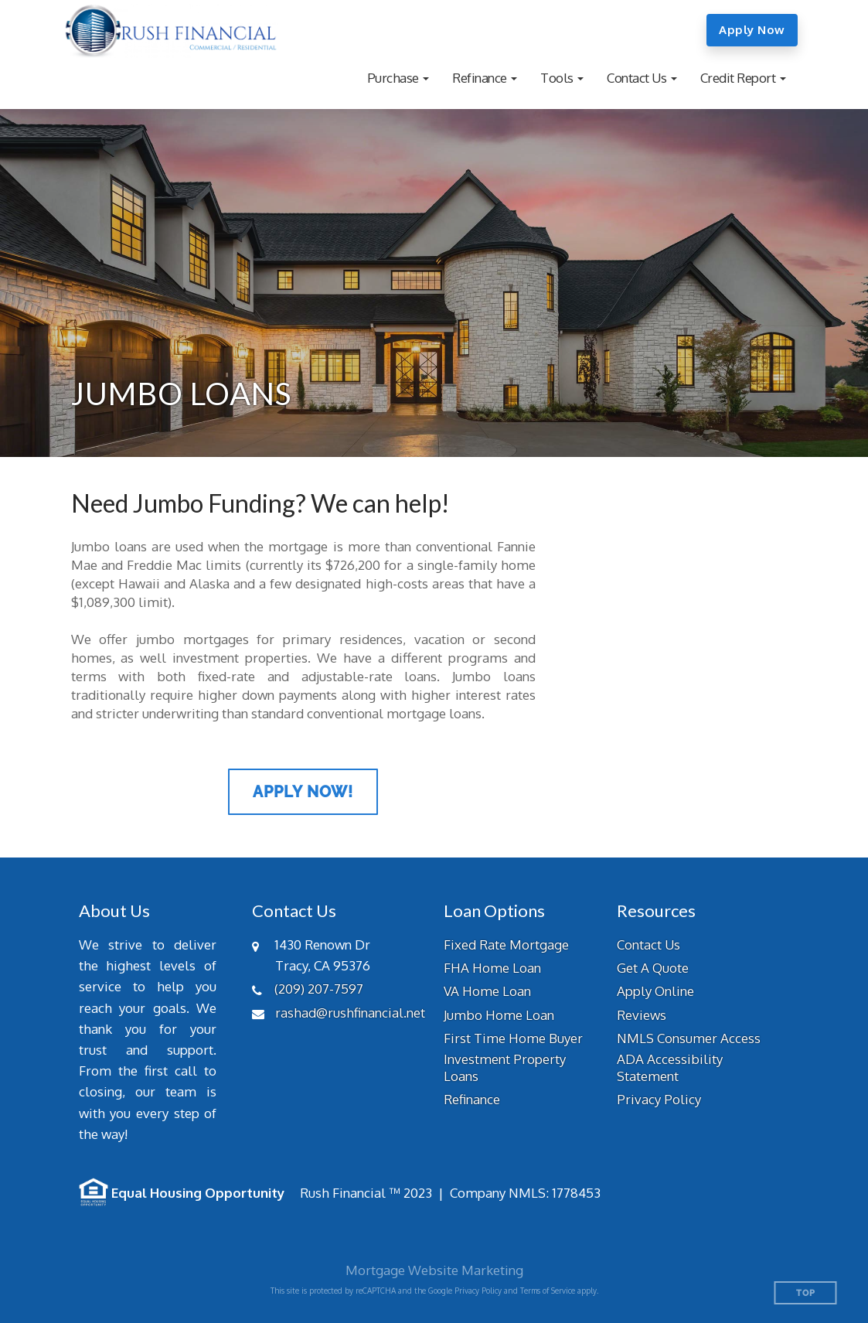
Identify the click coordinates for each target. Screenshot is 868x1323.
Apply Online (655, 991)
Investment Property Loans (505, 1067)
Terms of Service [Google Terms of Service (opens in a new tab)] (547, 1290)
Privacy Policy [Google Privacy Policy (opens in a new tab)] (478, 1290)
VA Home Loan (487, 991)
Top (805, 1293)
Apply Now (752, 29)
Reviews (641, 1015)
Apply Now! (303, 792)
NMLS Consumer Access (689, 1038)
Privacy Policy (659, 1099)
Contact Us (648, 944)
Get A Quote (653, 968)
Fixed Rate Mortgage (506, 944)
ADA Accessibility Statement (670, 1067)
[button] (398, 77)
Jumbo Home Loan (499, 1015)
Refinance (472, 1099)
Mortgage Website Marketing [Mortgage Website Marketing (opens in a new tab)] (434, 1270)
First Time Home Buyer (513, 1038)
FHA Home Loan (492, 968)
